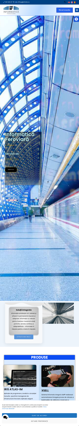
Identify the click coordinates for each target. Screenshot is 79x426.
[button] (76, 19)
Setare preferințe (39, 421)
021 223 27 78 (9, 2)
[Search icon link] (65, 2)
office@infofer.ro (23, 2)
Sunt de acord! (39, 415)
